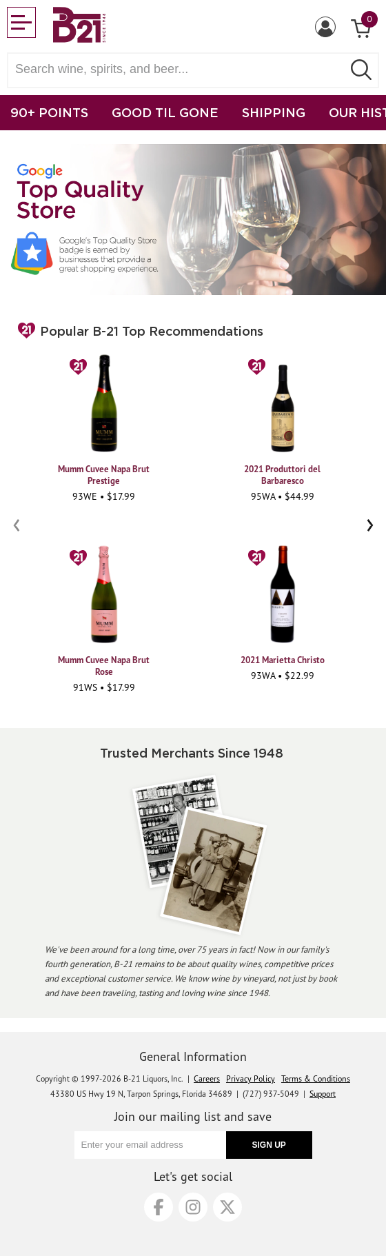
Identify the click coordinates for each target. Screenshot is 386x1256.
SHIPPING (273, 112)
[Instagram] (193, 1207)
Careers (207, 1078)
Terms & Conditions (315, 1078)
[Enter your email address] (150, 1145)
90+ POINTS (49, 112)
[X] (227, 1207)
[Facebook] (158, 1207)
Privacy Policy (250, 1078)
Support (322, 1093)
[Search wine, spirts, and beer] (179, 69)
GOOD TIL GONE (165, 112)
